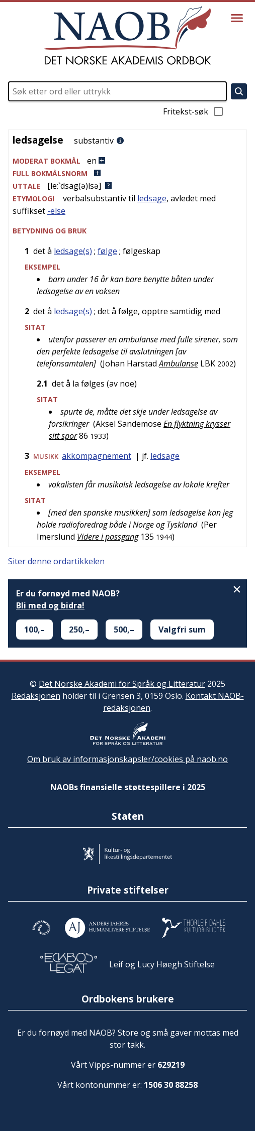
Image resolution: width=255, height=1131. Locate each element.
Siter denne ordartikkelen (56, 561)
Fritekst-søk (193, 111)
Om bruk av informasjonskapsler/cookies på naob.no (127, 759)
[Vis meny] (237, 18)
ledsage (151, 198)
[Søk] (239, 91)
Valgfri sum (182, 629)
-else (56, 210)
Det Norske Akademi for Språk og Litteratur (122, 683)
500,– (124, 629)
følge (107, 251)
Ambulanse (178, 363)
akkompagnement (96, 455)
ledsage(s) (73, 251)
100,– (34, 629)
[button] (127, 161)
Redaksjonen (36, 695)
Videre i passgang (107, 536)
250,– (79, 629)
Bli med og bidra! (50, 605)
